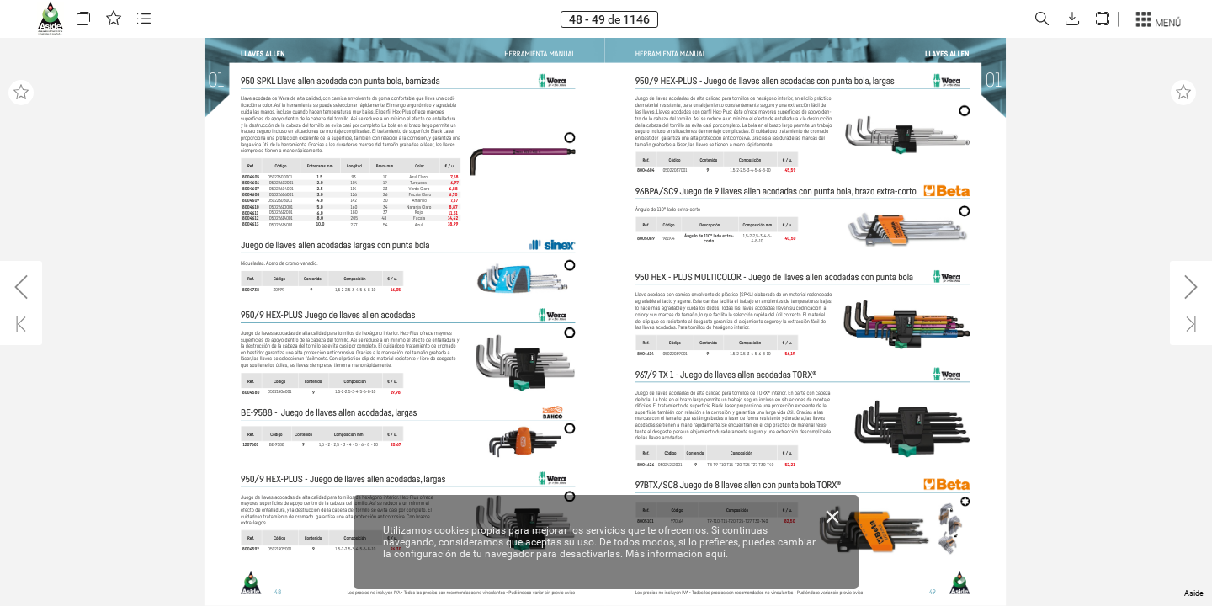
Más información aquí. (676, 554)
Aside (1194, 593)
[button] (83, 19)
